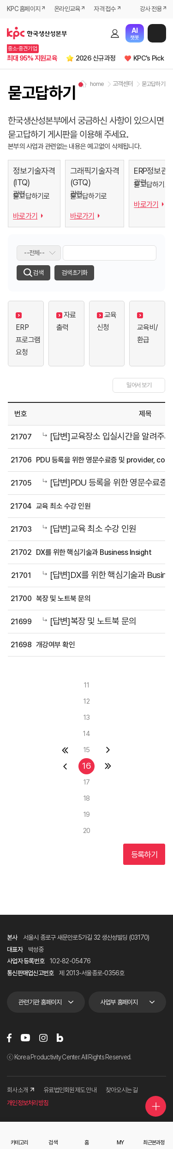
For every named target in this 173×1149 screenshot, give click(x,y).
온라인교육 (67, 8)
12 (86, 701)
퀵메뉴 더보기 (156, 1106)
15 (87, 750)
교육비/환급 (147, 328)
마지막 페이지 (108, 766)
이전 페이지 (65, 766)
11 (86, 685)
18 (87, 798)
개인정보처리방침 (27, 1102)
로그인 (115, 33)
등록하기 (144, 854)
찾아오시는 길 (122, 1090)
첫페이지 (65, 750)
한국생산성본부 (37, 33)
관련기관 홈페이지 (39, 1002)
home (97, 83)
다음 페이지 (108, 750)
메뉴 (157, 33)
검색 (99, 33)
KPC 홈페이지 (23, 8)
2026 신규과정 (95, 58)
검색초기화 (74, 272)
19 (87, 814)
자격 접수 (104, 8)
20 (86, 831)
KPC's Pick (148, 58)
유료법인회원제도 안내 (69, 1090)
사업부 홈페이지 (119, 1002)
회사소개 (20, 1090)
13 (87, 717)
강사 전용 (150, 8)
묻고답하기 (153, 83)
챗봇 (134, 33)
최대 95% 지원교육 (32, 58)
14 (86, 734)
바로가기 (25, 216)
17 (87, 782)
